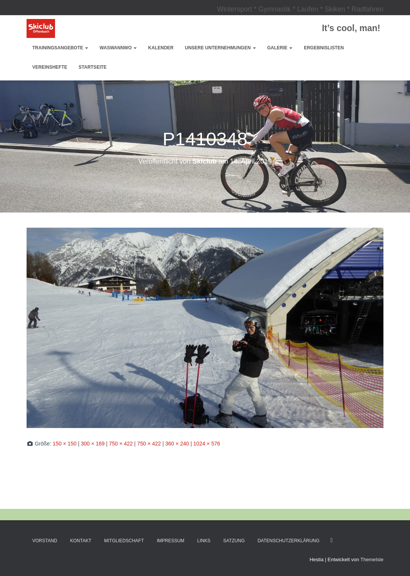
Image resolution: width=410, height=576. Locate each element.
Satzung (233, 540)
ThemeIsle (371, 559)
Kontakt (80, 540)
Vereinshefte (49, 67)
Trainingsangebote (60, 47)
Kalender (160, 47)
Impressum (170, 540)
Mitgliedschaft (124, 540)
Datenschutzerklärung (288, 540)
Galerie (280, 47)
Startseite (93, 67)
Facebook (331, 540)
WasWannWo (118, 47)
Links (204, 540)
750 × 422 (121, 444)
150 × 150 (65, 444)
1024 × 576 (206, 444)
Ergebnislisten (324, 47)
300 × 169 (93, 444)
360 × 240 (177, 444)
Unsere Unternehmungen (220, 47)
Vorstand (44, 540)
